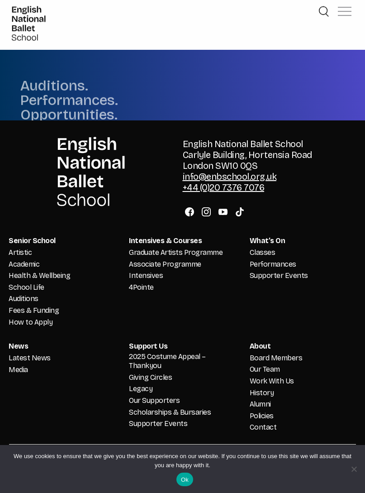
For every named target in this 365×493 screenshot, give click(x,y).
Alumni (260, 404)
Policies (262, 416)
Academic (24, 264)
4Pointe (141, 287)
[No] (353, 469)
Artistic (20, 252)
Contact (263, 427)
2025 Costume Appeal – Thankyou (167, 361)
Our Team (265, 369)
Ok (185, 479)
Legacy (140, 388)
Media (18, 369)
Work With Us (272, 381)
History (262, 392)
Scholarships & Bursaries (170, 412)
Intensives (146, 275)
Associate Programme (165, 264)
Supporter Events (279, 275)
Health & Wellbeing (39, 275)
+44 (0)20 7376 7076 (224, 187)
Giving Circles (150, 377)
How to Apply (30, 322)
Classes (262, 252)
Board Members (276, 358)
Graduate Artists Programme (176, 252)
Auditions (23, 298)
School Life (26, 287)
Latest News (30, 358)
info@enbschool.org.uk (230, 176)
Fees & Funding (34, 310)
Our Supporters (154, 400)
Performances (273, 264)
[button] (344, 6)
